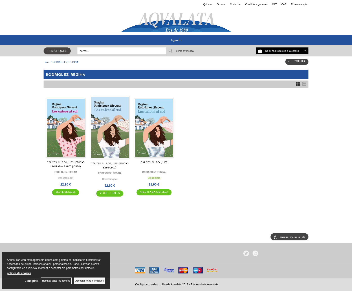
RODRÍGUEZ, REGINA (65, 172)
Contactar (235, 4)
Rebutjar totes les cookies (56, 281)
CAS (283, 4)
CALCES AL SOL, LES (154, 162)
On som (221, 4)
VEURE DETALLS (65, 192)
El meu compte (299, 4)
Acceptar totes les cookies (89, 281)
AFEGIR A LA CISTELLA (154, 192)
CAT (274, 4)
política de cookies (19, 273)
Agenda (176, 40)
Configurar (31, 280)
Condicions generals (256, 4)
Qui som (207, 4)
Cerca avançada (185, 50)
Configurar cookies (146, 284)
